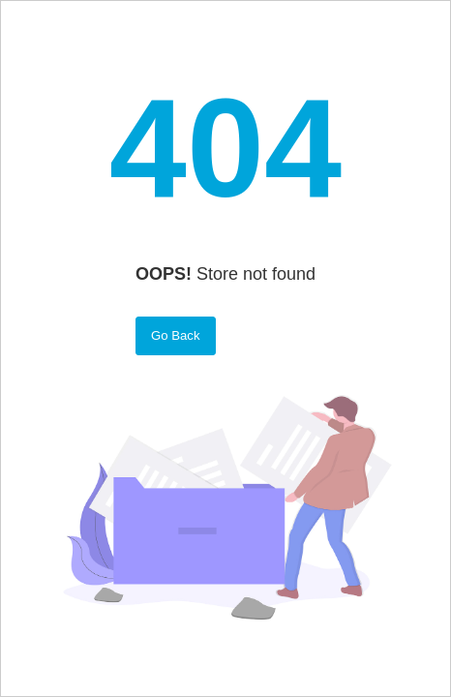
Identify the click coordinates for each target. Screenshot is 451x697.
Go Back (175, 335)
